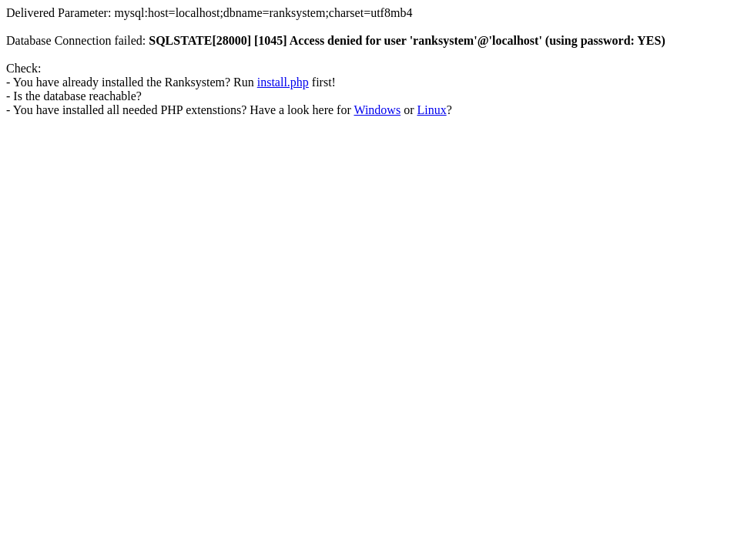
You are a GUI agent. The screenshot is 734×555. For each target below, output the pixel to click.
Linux (431, 109)
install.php (283, 82)
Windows (377, 109)
